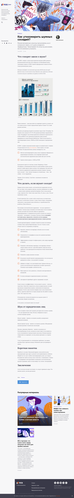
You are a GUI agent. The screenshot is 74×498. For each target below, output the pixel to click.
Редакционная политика (37, 490)
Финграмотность (58, 406)
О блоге (33, 483)
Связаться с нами (35, 485)
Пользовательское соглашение (38, 488)
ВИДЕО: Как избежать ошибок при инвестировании (61, 410)
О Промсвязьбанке (21, 485)
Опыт (20, 398)
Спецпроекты (4, 19)
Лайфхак (20, 33)
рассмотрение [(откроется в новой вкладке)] (32, 147)
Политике (58, 495)
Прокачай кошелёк (5, 10)
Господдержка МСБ (5, 13)
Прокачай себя (4, 9)
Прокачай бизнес (5, 12)
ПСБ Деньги (3, 15)
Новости (3, 18)
